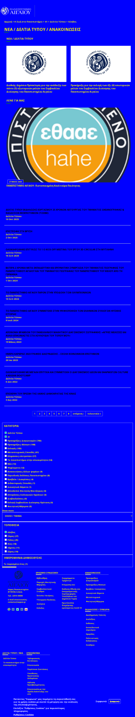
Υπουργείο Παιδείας (46, 600)
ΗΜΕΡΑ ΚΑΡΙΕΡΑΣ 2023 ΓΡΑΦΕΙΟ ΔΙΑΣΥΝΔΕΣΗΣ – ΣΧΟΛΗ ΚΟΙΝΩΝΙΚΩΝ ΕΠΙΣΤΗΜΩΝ (52, 353)
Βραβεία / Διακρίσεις (95, 589)
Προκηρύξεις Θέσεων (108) (21, 444)
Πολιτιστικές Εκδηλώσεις (92, 639)
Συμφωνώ (101, 701)
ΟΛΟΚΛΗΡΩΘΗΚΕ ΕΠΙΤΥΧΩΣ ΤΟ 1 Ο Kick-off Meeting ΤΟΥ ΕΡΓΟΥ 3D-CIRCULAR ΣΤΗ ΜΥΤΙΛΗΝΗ (60, 249)
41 (46, 21)
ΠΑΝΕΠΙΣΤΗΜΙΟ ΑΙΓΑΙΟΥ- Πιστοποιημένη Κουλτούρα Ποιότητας (43, 185)
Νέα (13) (12, 464)
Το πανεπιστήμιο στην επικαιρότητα (13, 663)
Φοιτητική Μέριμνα (95, 601)
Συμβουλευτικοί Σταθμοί (44, 590)
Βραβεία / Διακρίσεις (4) (20, 479)
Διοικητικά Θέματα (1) (19, 487)
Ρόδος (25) (13, 540)
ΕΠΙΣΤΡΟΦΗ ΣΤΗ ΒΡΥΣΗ (19, 231)
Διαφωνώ (115, 701)
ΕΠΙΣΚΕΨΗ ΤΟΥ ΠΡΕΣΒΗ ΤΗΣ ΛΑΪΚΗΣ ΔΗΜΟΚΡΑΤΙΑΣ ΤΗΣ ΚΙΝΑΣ (41, 393)
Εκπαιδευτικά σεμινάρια (92, 628)
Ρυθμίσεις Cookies (24, 714)
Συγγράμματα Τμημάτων (68, 579)
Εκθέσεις (90, 623)
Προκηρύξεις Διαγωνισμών (92, 579)
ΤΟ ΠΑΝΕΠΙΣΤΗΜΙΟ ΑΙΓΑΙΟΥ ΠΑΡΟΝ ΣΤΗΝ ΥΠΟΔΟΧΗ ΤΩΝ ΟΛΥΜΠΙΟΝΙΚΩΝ (48, 292)
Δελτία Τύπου (58, 21)
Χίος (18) (12, 543)
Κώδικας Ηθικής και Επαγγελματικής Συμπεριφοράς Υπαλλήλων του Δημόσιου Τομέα (71, 594)
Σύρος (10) (13, 551)
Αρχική (8, 21)
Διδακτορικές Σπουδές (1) (21, 483)
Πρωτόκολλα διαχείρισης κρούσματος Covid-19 (72, 605)
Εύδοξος (40, 608)
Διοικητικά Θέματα (95, 593)
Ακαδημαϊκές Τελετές (96, 615)
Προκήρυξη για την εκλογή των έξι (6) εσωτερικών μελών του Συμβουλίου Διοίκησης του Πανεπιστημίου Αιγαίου (100, 88)
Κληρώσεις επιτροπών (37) (22, 456)
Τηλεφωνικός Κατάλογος (33, 659)
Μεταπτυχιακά (93, 597)
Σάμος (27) (13, 536)
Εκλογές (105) (15, 448)
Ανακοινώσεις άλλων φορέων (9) (25, 471)
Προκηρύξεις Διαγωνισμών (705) (24, 440)
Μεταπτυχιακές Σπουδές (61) (23, 452)
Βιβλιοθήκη (42, 578)
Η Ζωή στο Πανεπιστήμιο (28, 21)
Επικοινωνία (33, 665)
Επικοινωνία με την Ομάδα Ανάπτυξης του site (37, 691)
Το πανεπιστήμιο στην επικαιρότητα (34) (30, 460)
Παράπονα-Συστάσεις (37, 669)
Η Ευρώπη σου (68, 585)
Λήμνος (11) (14, 547)
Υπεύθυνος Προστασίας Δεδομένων (33, 676)
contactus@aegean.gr (17, 602)
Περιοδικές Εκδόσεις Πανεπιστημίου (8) (29, 475)
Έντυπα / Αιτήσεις (45, 595)
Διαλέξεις (90, 619)
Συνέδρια (90, 645)
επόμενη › (78, 413)
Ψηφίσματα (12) (16, 467)
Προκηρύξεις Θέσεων (95, 585)
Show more (8, 510)
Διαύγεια (41, 604)
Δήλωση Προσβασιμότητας (36, 683)
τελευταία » (94, 413)
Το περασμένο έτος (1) (16, 564)
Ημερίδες (90, 634)
